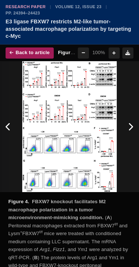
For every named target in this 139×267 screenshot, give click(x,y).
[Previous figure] (8, 126)
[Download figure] (127, 53)
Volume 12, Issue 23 (78, 6)
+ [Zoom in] (114, 52)
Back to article (30, 52)
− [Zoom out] (83, 52)
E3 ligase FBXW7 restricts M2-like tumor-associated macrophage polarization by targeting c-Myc (68, 29)
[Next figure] (130, 126)
